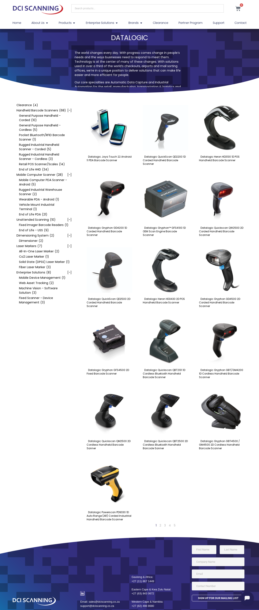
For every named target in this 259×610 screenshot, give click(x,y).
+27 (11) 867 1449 (143, 581)
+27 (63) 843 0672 (143, 593)
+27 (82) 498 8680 (143, 605)
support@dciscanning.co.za (97, 605)
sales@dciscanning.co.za (104, 601)
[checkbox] (42, 105)
